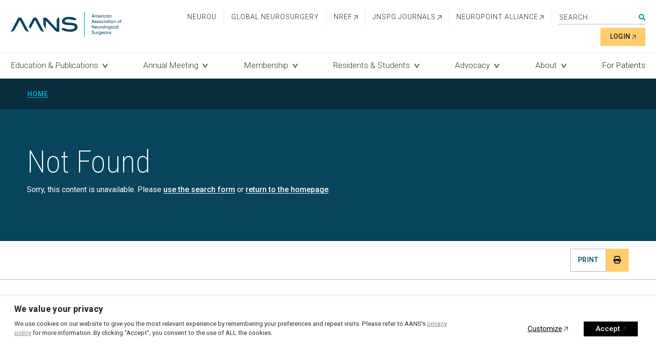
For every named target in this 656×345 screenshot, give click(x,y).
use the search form (199, 189)
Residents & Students (371, 65)
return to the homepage (287, 189)
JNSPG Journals (404, 17)
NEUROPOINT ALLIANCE (497, 17)
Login (620, 36)
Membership (266, 65)
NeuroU (201, 17)
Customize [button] (545, 328)
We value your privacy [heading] (58, 309)
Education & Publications (54, 65)
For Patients (623, 65)
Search (642, 17)
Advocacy (472, 65)
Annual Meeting (170, 65)
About (546, 65)
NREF (343, 17)
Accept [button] (608, 328)
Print (588, 260)
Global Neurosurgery (275, 17)
